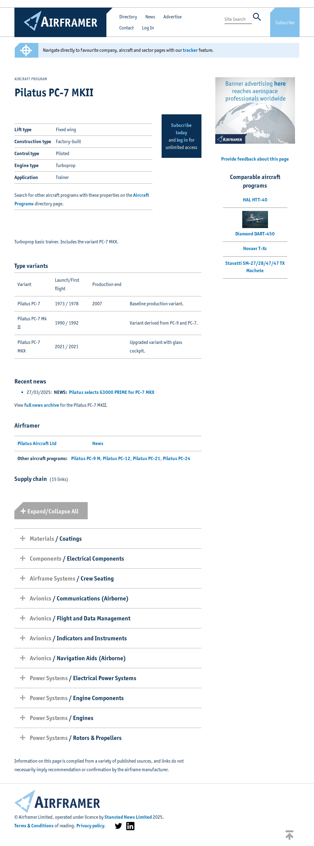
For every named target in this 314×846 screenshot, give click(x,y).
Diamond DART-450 (255, 234)
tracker (190, 50)
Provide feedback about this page (255, 159)
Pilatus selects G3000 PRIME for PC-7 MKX (111, 392)
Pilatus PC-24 (176, 458)
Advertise (172, 17)
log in (182, 140)
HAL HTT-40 (255, 200)
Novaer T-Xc (255, 248)
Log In (148, 28)
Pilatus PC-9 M (85, 458)
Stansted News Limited (128, 817)
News (150, 17)
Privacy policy (90, 826)
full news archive (41, 405)
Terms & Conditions (34, 826)
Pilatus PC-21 (146, 458)
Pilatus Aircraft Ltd (36, 443)
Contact (126, 28)
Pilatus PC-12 (116, 458)
